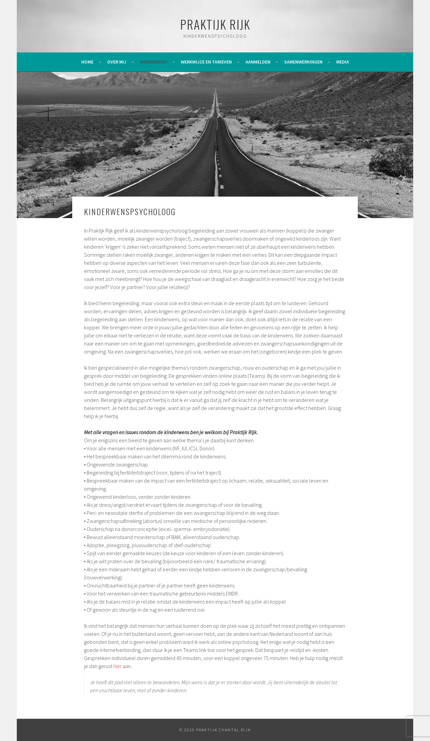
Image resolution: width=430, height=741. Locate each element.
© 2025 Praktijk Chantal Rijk (215, 729)
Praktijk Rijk (215, 24)
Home (87, 62)
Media (342, 62)
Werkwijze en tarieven (206, 62)
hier (118, 666)
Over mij (116, 62)
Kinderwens (153, 62)
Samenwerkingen (303, 62)
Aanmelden (258, 62)
